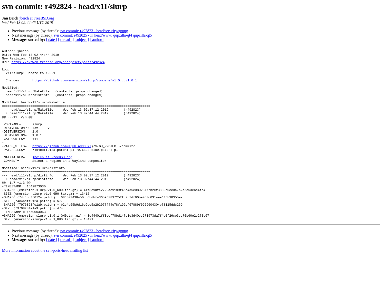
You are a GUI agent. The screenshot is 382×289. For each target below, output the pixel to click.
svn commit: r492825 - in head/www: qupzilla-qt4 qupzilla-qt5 (103, 35)
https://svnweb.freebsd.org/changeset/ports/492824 (58, 65)
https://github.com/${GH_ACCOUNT (61, 166)
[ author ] (97, 40)
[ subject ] (81, 40)
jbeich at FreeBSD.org (36, 18)
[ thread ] (65, 40)
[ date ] (51, 40)
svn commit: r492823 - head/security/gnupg (94, 31)
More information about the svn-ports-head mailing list (45, 285)
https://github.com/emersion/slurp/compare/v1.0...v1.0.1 (84, 87)
